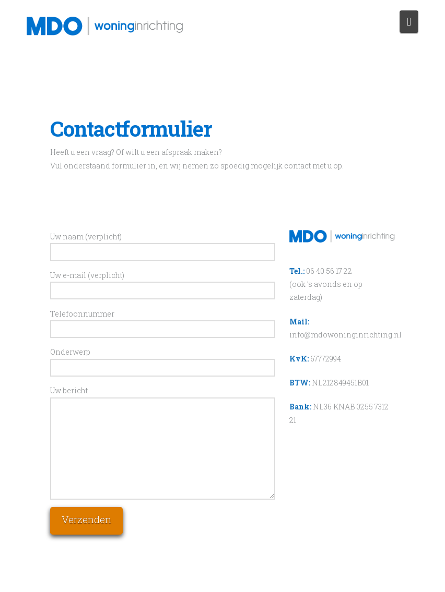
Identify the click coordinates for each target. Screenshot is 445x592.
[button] (409, 21)
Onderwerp (162, 360)
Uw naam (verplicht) (162, 245)
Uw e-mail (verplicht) (162, 283)
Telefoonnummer (162, 322)
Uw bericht (162, 396)
